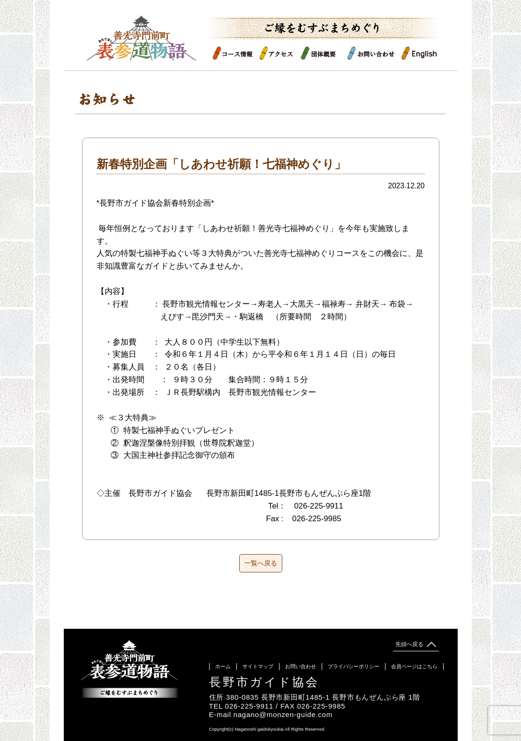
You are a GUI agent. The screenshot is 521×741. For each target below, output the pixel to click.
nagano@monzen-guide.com (283, 714)
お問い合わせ (373, 53)
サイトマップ (257, 666)
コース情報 (234, 53)
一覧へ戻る (260, 563)
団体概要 (324, 53)
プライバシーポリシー (353, 666)
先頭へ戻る (415, 644)
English (419, 53)
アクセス (279, 53)
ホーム (223, 666)
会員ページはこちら (414, 666)
